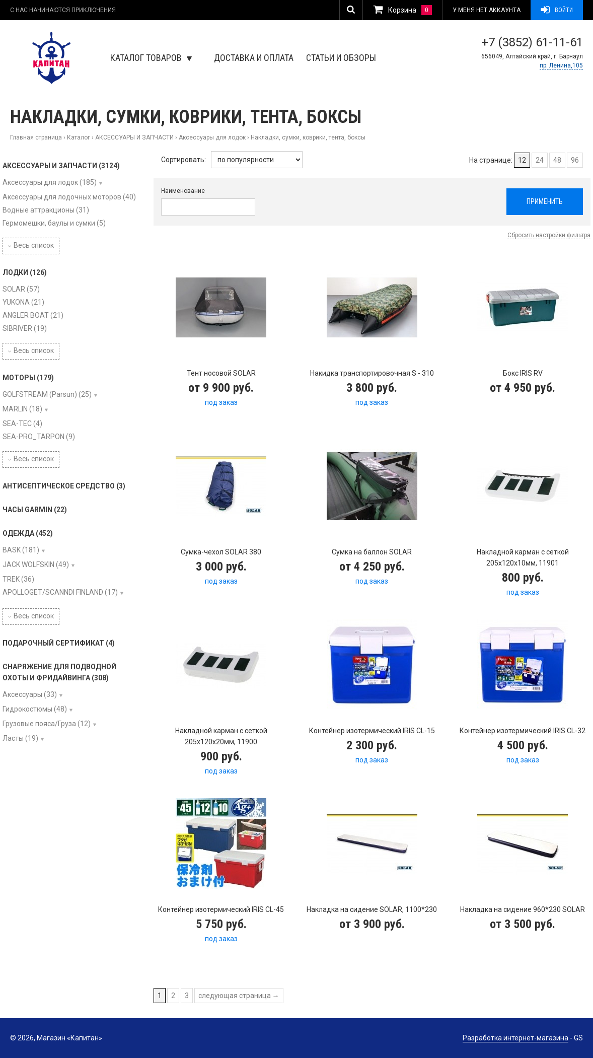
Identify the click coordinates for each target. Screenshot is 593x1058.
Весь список (31, 245)
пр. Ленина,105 (561, 65)
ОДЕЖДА (28, 533)
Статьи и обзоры (341, 57)
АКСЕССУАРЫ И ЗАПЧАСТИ (134, 137)
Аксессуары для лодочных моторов (69, 197)
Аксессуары (30, 694)
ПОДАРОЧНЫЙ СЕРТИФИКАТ (59, 643)
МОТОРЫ (28, 378)
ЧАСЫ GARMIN (35, 510)
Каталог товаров (151, 57)
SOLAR (21, 289)
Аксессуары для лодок (212, 137)
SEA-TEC (22, 423)
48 (557, 160)
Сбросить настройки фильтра (548, 235)
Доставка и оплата (253, 57)
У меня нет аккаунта (487, 10)
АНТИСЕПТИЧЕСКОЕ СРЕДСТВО (64, 486)
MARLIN (22, 409)
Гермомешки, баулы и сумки (54, 223)
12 (522, 160)
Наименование (183, 190)
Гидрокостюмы (35, 709)
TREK (18, 579)
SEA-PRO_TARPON (39, 437)
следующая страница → (238, 996)
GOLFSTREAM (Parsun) (47, 394)
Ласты (20, 738)
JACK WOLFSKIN (36, 564)
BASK (21, 550)
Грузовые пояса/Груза (47, 724)
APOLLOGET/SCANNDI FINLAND (60, 592)
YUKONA (23, 302)
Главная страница (36, 137)
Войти (557, 10)
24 (540, 160)
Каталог (78, 137)
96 (575, 160)
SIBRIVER (25, 328)
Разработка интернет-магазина (515, 1038)
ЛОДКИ (25, 272)
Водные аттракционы (46, 210)
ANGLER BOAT (33, 315)
